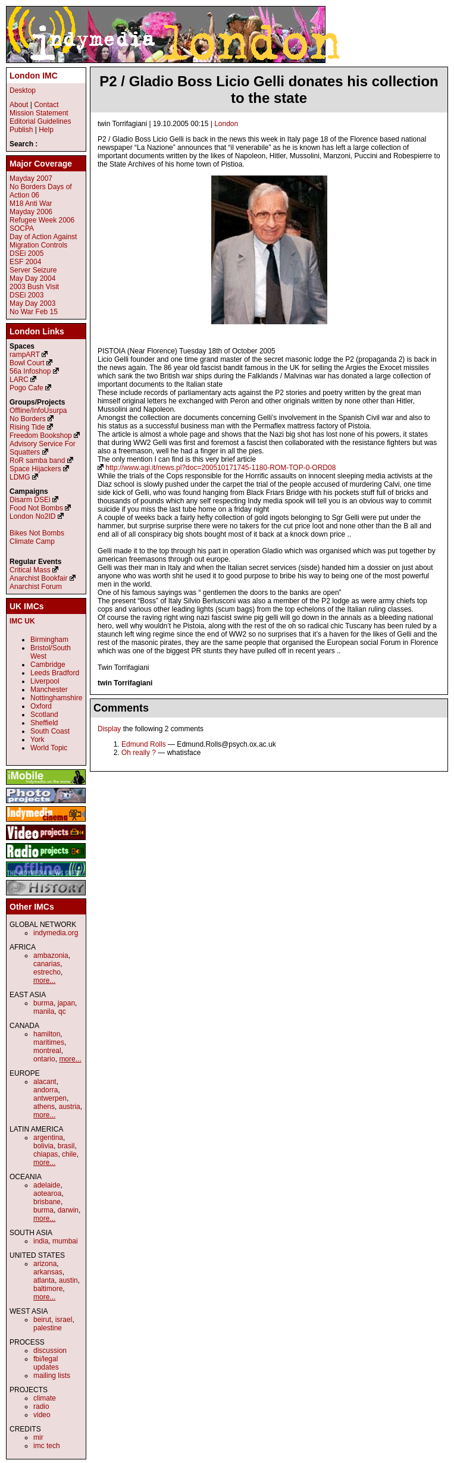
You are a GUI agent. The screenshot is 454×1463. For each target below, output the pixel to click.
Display (109, 729)
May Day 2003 (32, 303)
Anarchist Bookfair (38, 578)
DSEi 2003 (26, 295)
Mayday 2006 (31, 212)
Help (46, 130)
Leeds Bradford (54, 673)
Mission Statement (39, 113)
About (19, 105)
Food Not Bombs (36, 508)
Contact (46, 105)
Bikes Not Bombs (37, 533)
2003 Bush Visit (34, 287)
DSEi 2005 (26, 253)
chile (69, 1154)
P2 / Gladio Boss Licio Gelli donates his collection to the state (268, 89)
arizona (45, 1264)
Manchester (49, 689)
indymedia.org (55, 933)
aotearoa (47, 1193)
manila (43, 1011)
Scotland (44, 714)
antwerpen (50, 1098)
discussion (50, 1350)
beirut (42, 1319)
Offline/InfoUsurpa (38, 410)
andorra (45, 1090)
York (37, 739)
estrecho (47, 972)
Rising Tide (28, 427)
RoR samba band (37, 460)
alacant (45, 1081)
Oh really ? (138, 752)
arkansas (47, 1272)
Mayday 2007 (31, 178)
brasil (66, 1146)
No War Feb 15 (34, 312)
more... (44, 980)
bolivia (43, 1146)
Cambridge (47, 664)
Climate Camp (32, 541)
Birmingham (49, 639)
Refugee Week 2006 (42, 220)
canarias (46, 964)
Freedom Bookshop (41, 435)
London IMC (34, 75)
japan (66, 1003)
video (42, 1415)
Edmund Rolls (143, 744)
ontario (44, 1059)
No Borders (28, 419)
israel (64, 1319)
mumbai (65, 1241)
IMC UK (22, 621)
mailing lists (51, 1375)
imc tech (46, 1446)
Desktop (23, 90)
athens (44, 1106)
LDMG (20, 477)
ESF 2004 (25, 262)
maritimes (48, 1042)
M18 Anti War (31, 203)
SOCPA (22, 228)
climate (44, 1398)
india (40, 1241)
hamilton (46, 1034)
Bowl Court (27, 363)
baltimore (47, 1289)
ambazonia (50, 955)
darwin (68, 1210)
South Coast (50, 731)
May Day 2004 (32, 278)
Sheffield (44, 723)
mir (38, 1437)
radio (41, 1406)
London (226, 124)
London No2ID (32, 516)
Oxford (41, 706)
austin (68, 1280)
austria (69, 1106)
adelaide (46, 1185)
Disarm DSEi (30, 500)
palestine (47, 1328)
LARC (19, 379)
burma (43, 1003)
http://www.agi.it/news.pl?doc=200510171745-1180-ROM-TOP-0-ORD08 (220, 467)
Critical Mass (30, 570)
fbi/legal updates (46, 1363)
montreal (47, 1051)
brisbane (47, 1202)
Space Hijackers (35, 469)
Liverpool (45, 681)
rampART (25, 354)
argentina (48, 1137)
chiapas (45, 1154)
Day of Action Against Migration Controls (43, 241)
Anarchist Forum (36, 586)
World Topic (48, 748)
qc (62, 1011)
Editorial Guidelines (40, 121)
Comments (121, 708)
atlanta (44, 1280)
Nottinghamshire (56, 698)
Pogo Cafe (26, 388)
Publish (21, 130)
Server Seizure (33, 270)
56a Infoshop (30, 371)
